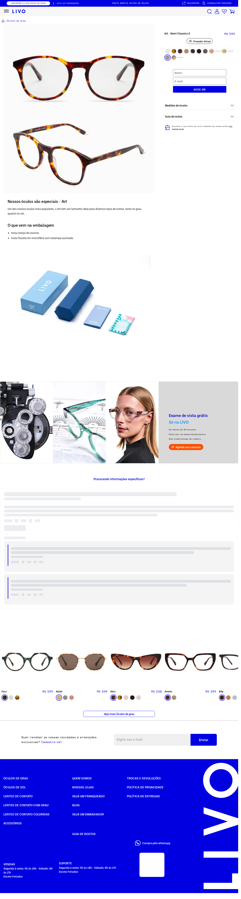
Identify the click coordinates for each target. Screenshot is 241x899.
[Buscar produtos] (210, 11)
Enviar (203, 740)
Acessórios (12, 823)
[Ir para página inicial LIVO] (19, 11)
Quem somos (82, 778)
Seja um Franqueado (88, 796)
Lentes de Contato (18, 796)
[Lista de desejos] (224, 11)
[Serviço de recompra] (190, 3)
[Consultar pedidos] (216, 3)
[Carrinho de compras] (232, 11)
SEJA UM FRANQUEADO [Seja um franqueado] (68, 3)
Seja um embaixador (88, 814)
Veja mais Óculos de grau (119, 714)
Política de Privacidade (145, 787)
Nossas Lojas (83, 787)
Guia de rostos (84, 834)
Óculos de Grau (15, 778)
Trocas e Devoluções (144, 778)
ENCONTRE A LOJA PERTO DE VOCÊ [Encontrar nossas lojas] (28, 3)
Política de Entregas (143, 796)
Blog (76, 805)
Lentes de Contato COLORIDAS (26, 814)
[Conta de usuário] (217, 11)
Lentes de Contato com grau (26, 805)
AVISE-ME (200, 89)
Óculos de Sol (14, 787)
